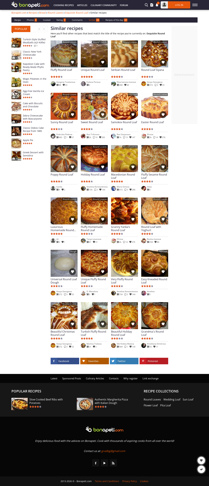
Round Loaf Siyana (152, 70)
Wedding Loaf (171, 399)
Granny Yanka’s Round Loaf (120, 228)
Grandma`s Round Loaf (152, 333)
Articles (82, 5)
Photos (32, 20)
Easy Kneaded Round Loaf (154, 281)
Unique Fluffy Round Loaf (93, 281)
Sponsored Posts (71, 378)
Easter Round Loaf (152, 122)
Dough (73, 251)
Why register (130, 378)
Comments (77, 19)
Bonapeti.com (18, 12)
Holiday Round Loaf (93, 174)
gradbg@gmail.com (113, 451)
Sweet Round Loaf (92, 122)
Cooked (46, 19)
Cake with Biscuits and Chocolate (33, 105)
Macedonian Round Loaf (123, 176)
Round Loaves (55, 12)
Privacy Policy (129, 481)
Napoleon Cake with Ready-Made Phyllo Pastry (34, 67)
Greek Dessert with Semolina (33, 154)
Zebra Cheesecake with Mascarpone (33, 117)
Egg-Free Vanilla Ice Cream (33, 92)
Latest (54, 378)
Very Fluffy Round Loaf (122, 281)
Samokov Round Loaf (124, 122)
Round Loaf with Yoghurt (151, 228)
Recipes (33, 12)
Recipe (17, 19)
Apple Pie (28, 140)
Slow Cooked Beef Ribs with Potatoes (46, 401)
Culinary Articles (95, 378)
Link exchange (151, 378)
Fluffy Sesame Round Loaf (154, 176)
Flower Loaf (151, 405)
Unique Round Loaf (92, 70)
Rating (61, 20)
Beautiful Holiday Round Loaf (121, 333)
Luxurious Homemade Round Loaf (62, 228)
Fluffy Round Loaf (61, 70)
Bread (42, 12)
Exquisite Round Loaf (76, 12)
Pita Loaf (133, 94)
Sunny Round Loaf (62, 122)
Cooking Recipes (64, 5)
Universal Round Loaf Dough (64, 281)
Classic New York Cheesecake (32, 53)
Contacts (114, 378)
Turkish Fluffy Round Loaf (93, 333)
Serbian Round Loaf (123, 70)
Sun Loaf (188, 399)
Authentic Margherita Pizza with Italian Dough (111, 401)
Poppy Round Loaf (62, 174)
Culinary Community (104, 5)
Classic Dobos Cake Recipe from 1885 (33, 129)
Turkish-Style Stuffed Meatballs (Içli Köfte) (34, 41)
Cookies (144, 481)
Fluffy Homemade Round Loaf (92, 228)
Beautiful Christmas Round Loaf (63, 333)
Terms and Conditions (107, 481)
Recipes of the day (116, 20)
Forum (124, 5)
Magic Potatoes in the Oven (34, 80)
